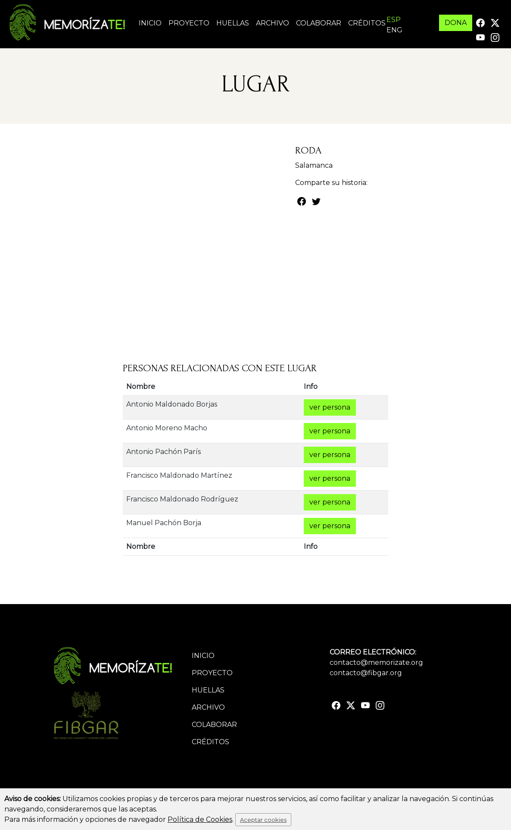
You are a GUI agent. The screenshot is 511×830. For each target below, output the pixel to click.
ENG (394, 30)
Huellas (232, 23)
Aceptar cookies (263, 819)
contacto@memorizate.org (376, 662)
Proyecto (188, 23)
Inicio (150, 23)
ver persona (329, 407)
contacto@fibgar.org (366, 673)
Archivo (272, 23)
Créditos (367, 23)
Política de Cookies (200, 819)
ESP (393, 20)
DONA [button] (456, 23)
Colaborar (318, 23)
